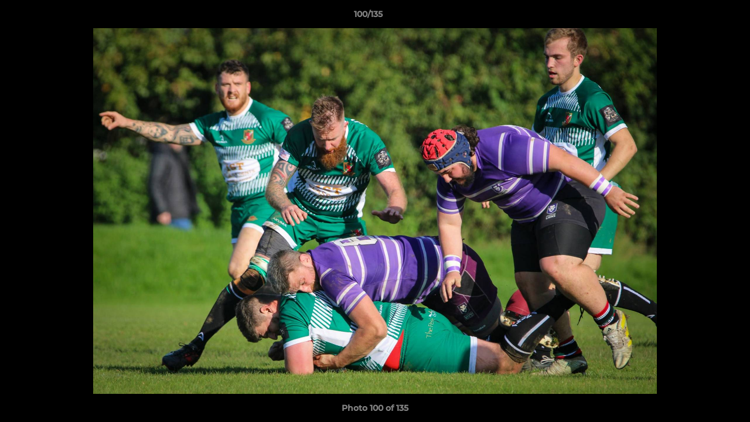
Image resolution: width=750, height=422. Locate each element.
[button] (701, 17)
